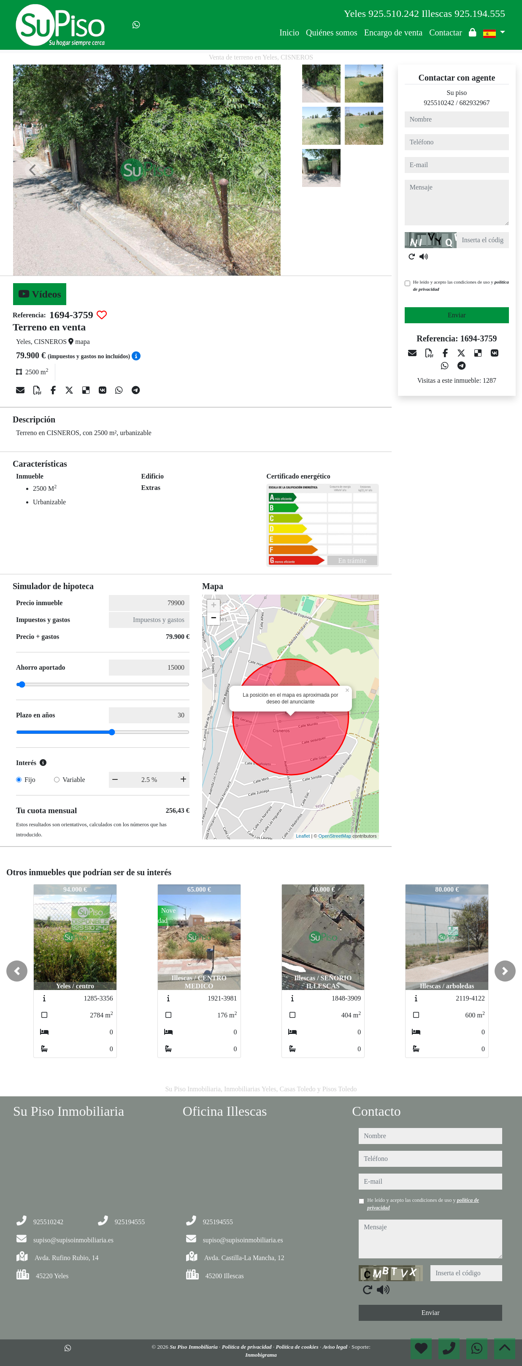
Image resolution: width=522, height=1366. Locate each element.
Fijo (29, 779)
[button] (16, 971)
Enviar (457, 315)
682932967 (475, 102)
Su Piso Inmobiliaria (194, 1347)
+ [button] (213, 606)
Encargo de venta (393, 32)
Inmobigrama (261, 1355)
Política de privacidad (247, 1347)
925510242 (439, 102)
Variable (73, 779)
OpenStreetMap (335, 836)
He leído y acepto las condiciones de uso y (461, 285)
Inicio (289, 32)
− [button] (213, 618)
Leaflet (303, 836)
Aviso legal (335, 1347)
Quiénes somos (331, 32)
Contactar (445, 32)
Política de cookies (298, 1347)
